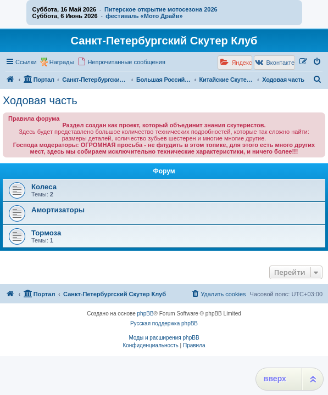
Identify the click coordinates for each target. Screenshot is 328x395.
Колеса (44, 187)
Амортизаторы (58, 210)
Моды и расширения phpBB (164, 338)
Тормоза (46, 233)
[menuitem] (121, 62)
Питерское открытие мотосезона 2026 (161, 9)
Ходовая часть (40, 100)
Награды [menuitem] (61, 62)
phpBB (145, 314)
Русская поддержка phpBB (164, 323)
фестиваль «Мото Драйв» (143, 16)
